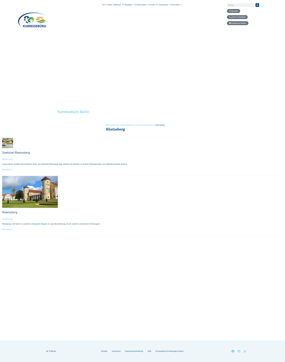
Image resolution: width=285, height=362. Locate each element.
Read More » (7, 169)
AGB (149, 351)
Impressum (116, 351)
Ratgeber (130, 5)
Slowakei (177, 5)
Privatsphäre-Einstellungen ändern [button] (169, 351)
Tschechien (164, 5)
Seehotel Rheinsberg (16, 152)
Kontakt (104, 351)
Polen (153, 5)
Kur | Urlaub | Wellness (112, 5)
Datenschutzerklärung (134, 351)
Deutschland (142, 5)
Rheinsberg (9, 212)
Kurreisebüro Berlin (73, 112)
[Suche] (257, 5)
